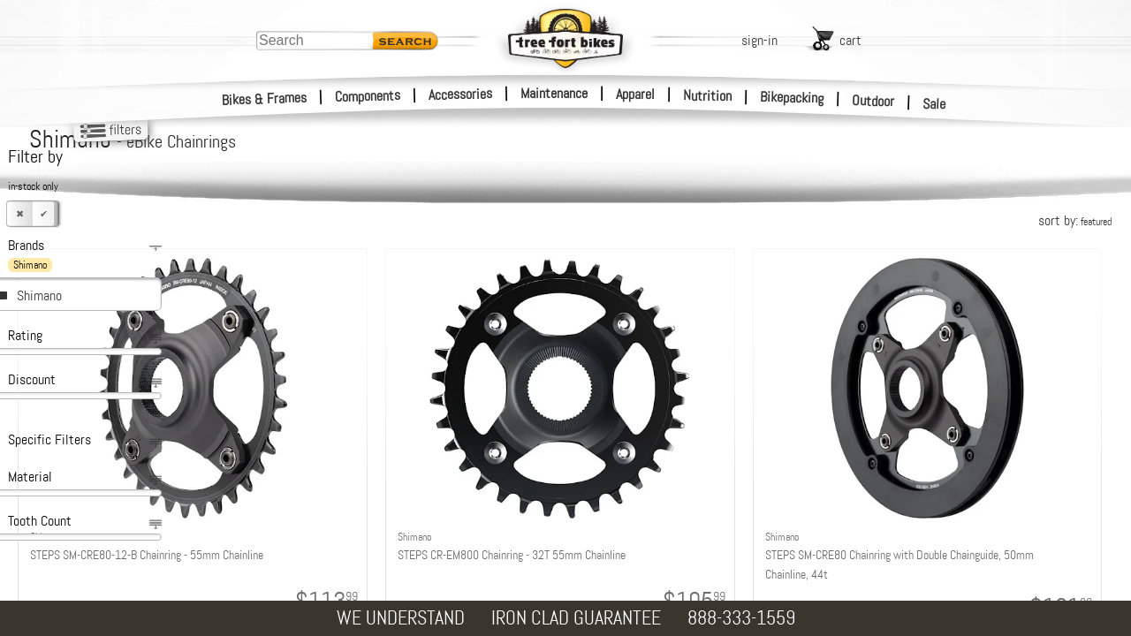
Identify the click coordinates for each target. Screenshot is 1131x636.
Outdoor (873, 100)
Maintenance (554, 93)
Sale (934, 104)
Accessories (460, 94)
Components (368, 96)
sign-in (759, 40)
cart (850, 40)
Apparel (635, 94)
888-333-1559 (741, 618)
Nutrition (707, 95)
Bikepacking (792, 97)
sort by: (1075, 220)
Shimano (39, 295)
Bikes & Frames (264, 99)
